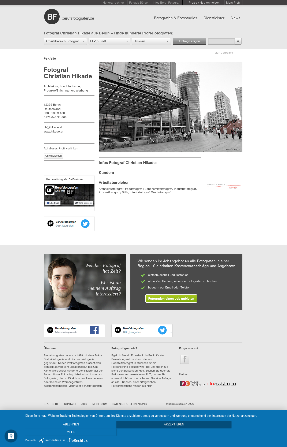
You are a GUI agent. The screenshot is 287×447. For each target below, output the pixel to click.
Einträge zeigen (189, 41)
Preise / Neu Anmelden (204, 2)
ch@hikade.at (53, 127)
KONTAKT (70, 404)
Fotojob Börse (138, 2)
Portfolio (50, 58)
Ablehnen (64, 432)
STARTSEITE (51, 404)
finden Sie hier (142, 386)
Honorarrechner (113, 2)
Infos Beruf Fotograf (166, 2)
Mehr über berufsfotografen (85, 386)
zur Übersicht (224, 52)
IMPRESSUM (99, 404)
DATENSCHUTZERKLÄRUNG (129, 404)
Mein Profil (233, 2)
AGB (84, 404)
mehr (244, 432)
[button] (65, 41)
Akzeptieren (154, 432)
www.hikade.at (53, 131)
